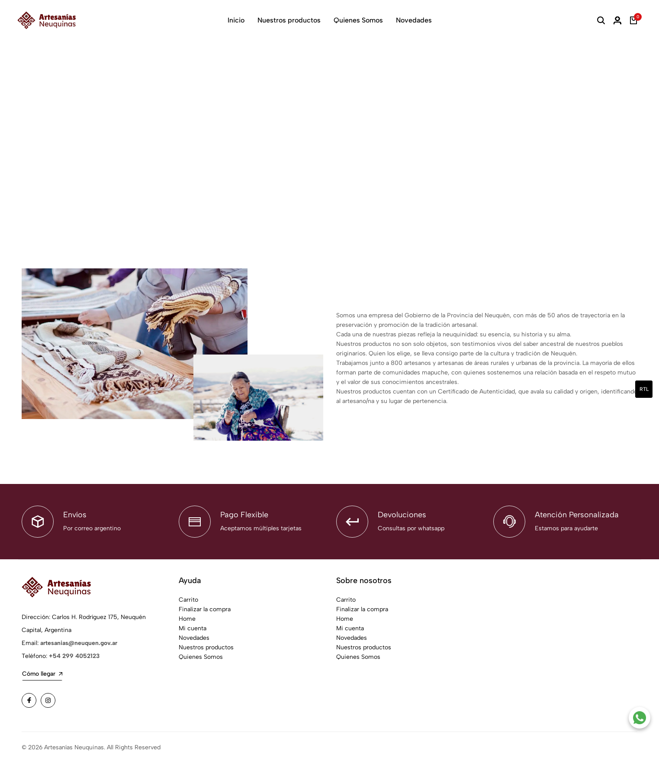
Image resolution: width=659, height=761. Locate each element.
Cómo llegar (42, 672)
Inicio (236, 20)
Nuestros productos (289, 20)
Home (187, 617)
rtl (644, 389)
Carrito (188, 598)
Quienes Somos (358, 20)
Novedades (414, 20)
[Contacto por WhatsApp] (639, 718)
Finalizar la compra (205, 607)
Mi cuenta (192, 626)
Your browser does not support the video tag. (329, 135)
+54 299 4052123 (74, 654)
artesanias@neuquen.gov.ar (78, 641)
